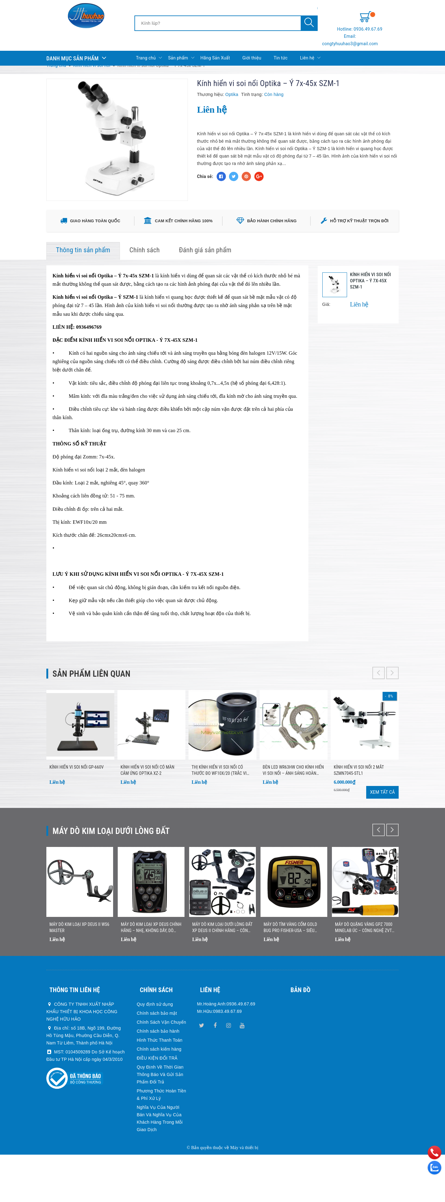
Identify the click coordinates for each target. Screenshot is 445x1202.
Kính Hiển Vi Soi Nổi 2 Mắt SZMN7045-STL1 (359, 803)
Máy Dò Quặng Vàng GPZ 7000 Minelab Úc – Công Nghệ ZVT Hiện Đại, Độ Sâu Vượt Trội (363, 975)
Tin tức (280, 46)
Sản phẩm (181, 46)
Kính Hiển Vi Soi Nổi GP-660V (76, 800)
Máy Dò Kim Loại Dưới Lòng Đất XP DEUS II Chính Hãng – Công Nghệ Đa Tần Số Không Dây (222, 975)
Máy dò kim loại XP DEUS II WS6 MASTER (79, 975)
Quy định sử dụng (155, 1051)
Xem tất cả (382, 825)
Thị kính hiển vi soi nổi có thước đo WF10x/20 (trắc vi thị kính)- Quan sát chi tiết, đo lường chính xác (222, 804)
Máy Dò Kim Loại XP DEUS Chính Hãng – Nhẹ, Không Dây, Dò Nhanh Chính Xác (151, 975)
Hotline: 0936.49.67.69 (376, 18)
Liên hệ (310, 46)
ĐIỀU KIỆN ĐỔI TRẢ (157, 1105)
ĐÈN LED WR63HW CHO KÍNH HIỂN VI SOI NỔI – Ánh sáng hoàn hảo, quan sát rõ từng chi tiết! (293, 804)
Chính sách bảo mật (157, 1060)
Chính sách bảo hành (158, 1078)
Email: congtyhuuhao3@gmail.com (364, 30)
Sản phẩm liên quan (100, 693)
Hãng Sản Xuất (215, 46)
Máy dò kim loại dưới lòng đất (124, 864)
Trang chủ (149, 46)
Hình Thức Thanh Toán (160, 1087)
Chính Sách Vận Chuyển (161, 1069)
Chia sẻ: (205, 176)
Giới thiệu (251, 46)
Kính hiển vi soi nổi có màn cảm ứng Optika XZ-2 (147, 803)
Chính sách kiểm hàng (159, 1096)
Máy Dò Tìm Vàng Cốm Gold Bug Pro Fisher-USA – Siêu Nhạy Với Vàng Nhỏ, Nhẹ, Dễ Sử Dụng (293, 975)
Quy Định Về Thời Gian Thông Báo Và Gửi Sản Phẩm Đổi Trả (160, 1122)
